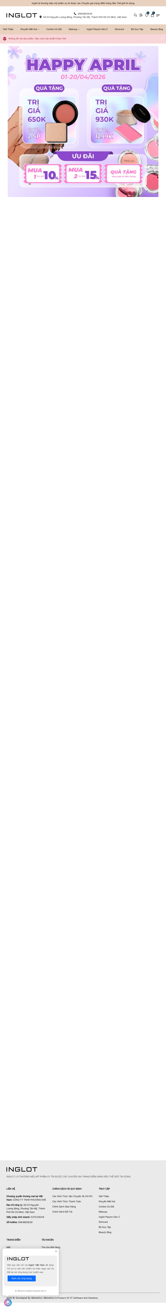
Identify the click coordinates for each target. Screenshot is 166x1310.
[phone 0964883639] (83, 13)
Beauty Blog (105, 1228)
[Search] (135, 15)
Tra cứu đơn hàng (51, 1243)
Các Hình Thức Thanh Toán (66, 1197)
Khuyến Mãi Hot (29, 29)
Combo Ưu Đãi (54, 29)
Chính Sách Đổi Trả (62, 1207)
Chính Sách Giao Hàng (64, 1202)
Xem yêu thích (49, 1248)
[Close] (162, 38)
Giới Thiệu (104, 1192)
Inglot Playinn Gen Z (97, 29)
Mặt (8, 1248)
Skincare (119, 29)
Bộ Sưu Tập (137, 29)
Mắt (8, 1243)
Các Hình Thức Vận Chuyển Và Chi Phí (72, 1192)
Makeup (74, 29)
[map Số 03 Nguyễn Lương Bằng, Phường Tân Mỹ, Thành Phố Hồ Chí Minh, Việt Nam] (83, 17)
